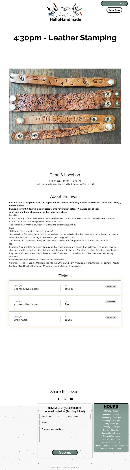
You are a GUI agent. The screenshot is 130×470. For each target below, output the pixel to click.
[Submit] (65, 452)
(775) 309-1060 (73, 408)
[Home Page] (114, 10)
